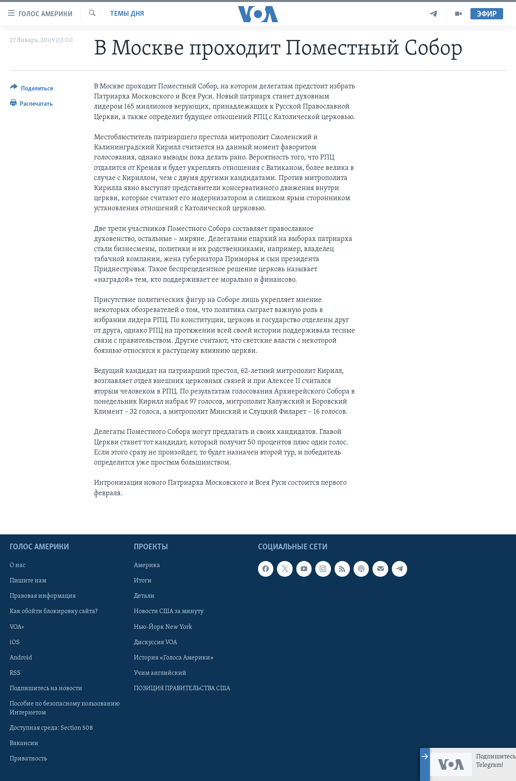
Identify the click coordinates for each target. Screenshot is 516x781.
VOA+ (17, 627)
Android (21, 657)
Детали (144, 596)
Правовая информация (43, 596)
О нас (17, 565)
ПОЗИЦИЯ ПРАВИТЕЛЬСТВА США (182, 688)
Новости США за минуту (169, 611)
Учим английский (160, 673)
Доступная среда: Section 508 (51, 728)
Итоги (143, 581)
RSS (15, 673)
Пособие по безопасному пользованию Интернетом (65, 708)
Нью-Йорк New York (163, 627)
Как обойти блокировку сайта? (54, 611)
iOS (15, 642)
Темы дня (127, 14)
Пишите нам (28, 581)
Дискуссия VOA (155, 642)
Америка (147, 565)
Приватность (28, 759)
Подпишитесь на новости (46, 688)
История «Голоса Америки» (174, 657)
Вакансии (24, 743)
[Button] (31, 90)
